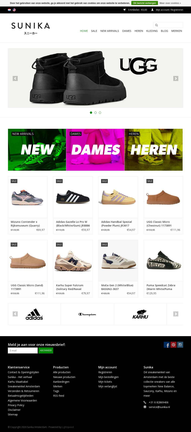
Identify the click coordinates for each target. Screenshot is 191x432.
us (14, 9)
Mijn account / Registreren (167, 9)
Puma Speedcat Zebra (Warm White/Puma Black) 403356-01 (161, 287)
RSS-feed (58, 395)
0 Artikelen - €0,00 (135, 9)
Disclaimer (14, 410)
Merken (176, 31)
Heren (138, 31)
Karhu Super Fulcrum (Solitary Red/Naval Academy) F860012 (69, 287)
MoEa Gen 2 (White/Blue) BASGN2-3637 (117, 287)
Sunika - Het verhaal (20, 377)
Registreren (105, 372)
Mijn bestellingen (108, 377)
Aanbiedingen (61, 381)
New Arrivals (109, 31)
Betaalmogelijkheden (20, 395)
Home (84, 31)
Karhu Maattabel (18, 381)
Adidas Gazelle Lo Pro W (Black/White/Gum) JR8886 (73, 223)
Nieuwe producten (64, 377)
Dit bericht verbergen (144, 3)
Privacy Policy (16, 405)
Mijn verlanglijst (107, 386)
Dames (126, 31)
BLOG (164, 31)
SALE (94, 31)
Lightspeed (68, 427)
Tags (56, 391)
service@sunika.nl (159, 407)
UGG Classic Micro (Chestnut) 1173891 (159, 223)
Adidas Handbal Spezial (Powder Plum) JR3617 (116, 223)
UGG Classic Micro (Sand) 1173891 (27, 287)
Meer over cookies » (170, 3)
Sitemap (13, 414)
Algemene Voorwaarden (22, 400)
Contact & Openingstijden (23, 372)
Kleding (152, 31)
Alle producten (62, 372)
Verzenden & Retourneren (23, 391)
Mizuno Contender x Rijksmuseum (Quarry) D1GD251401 (25, 223)
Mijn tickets (105, 381)
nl (9, 9)
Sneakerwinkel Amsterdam (24, 386)
